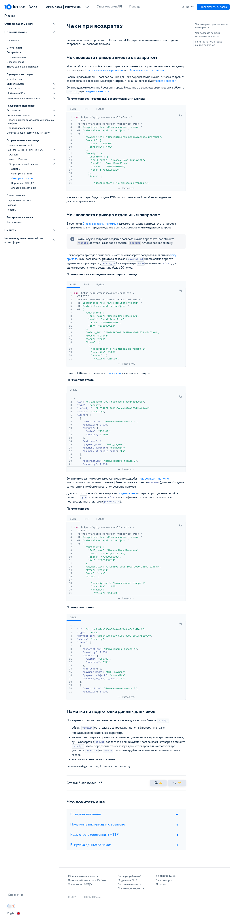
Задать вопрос (164, 886)
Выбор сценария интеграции (23, 66)
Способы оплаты (16, 62)
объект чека (114, 373)
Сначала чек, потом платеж (146, 70)
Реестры (11, 209)
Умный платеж (14, 79)
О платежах (13, 40)
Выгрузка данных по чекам (124, 850)
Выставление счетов (129, 890)
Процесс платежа (17, 57)
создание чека (127, 493)
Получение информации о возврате (124, 830)
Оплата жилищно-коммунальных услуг (28, 132)
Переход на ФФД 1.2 (22, 183)
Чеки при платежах (21, 173)
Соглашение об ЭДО (80, 890)
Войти (190, 7)
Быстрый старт (15, 52)
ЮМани (95, 903)
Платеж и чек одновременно (104, 70)
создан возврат (166, 80)
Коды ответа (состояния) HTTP (124, 840)
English (13, 913)
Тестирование (14, 222)
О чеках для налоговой (19, 145)
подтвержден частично (154, 478)
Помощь (160, 890)
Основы (13, 154)
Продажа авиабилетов (19, 128)
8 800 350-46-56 (166, 882)
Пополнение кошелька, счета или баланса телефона (30, 122)
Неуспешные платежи (19, 200)
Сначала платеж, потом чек (100, 223)
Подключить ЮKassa (213, 7)
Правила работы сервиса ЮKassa (87, 886)
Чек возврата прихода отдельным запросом (207, 35)
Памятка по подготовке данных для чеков (208, 43)
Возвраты (12, 205)
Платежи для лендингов (131, 894)
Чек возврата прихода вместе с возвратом (211, 26)
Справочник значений (23, 187)
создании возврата (97, 91)
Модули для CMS (127, 886)
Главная (9, 15)
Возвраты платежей (124, 820)
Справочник (16, 894)
